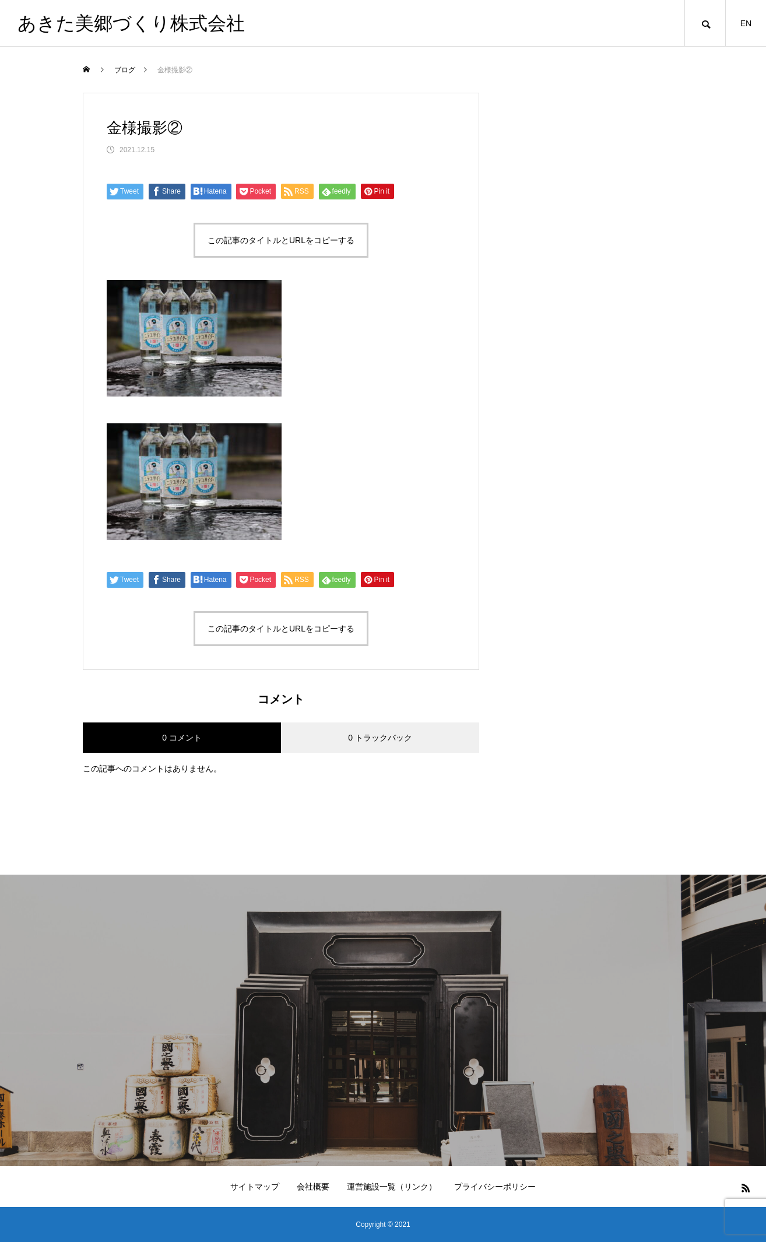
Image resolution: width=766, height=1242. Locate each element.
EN (745, 23)
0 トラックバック (380, 737)
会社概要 (313, 1186)
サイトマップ (254, 1186)
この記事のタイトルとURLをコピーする (281, 240)
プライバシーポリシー (495, 1186)
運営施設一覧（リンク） (392, 1186)
